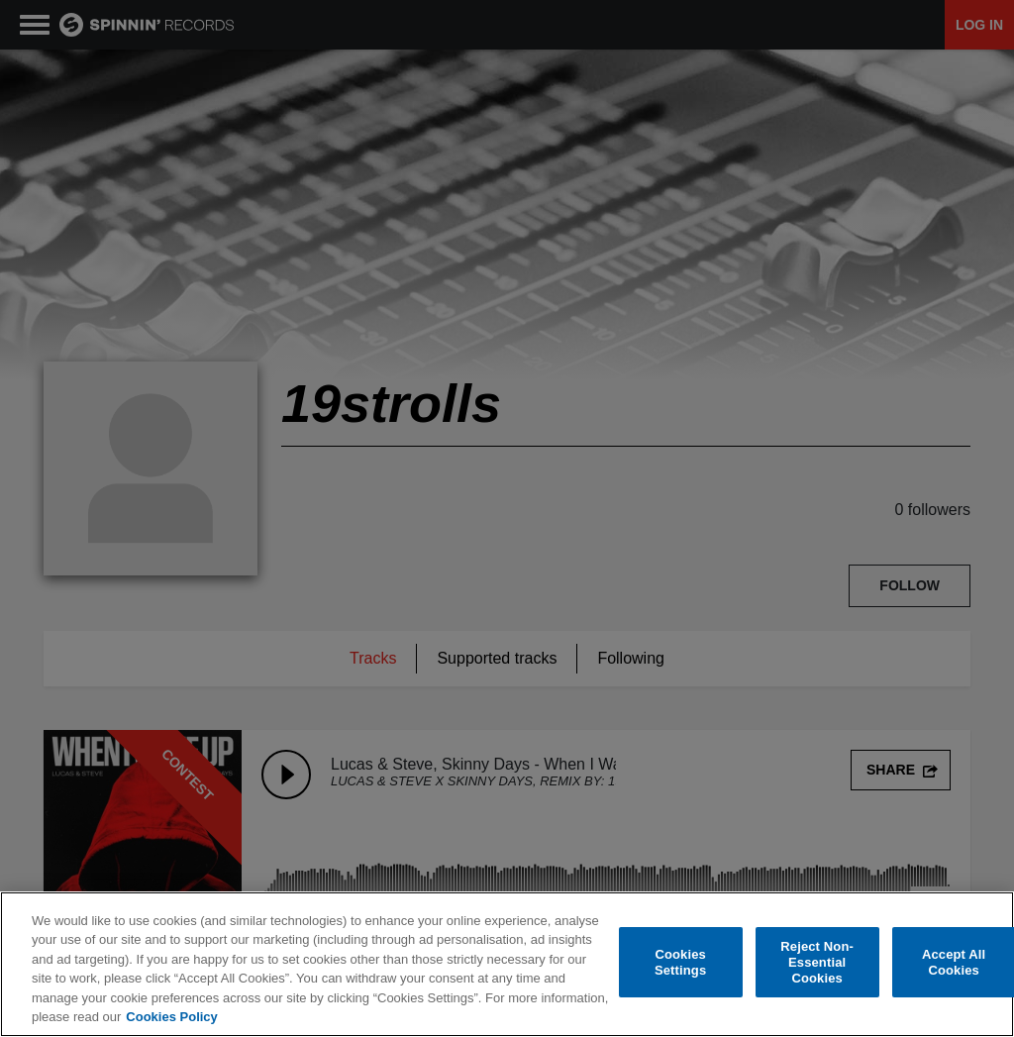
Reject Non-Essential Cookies (817, 962)
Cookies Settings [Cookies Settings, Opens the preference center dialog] (680, 963)
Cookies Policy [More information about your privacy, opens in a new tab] (171, 1017)
